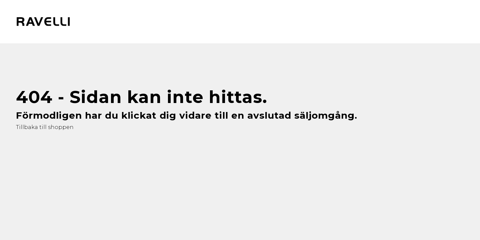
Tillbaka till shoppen (45, 127)
